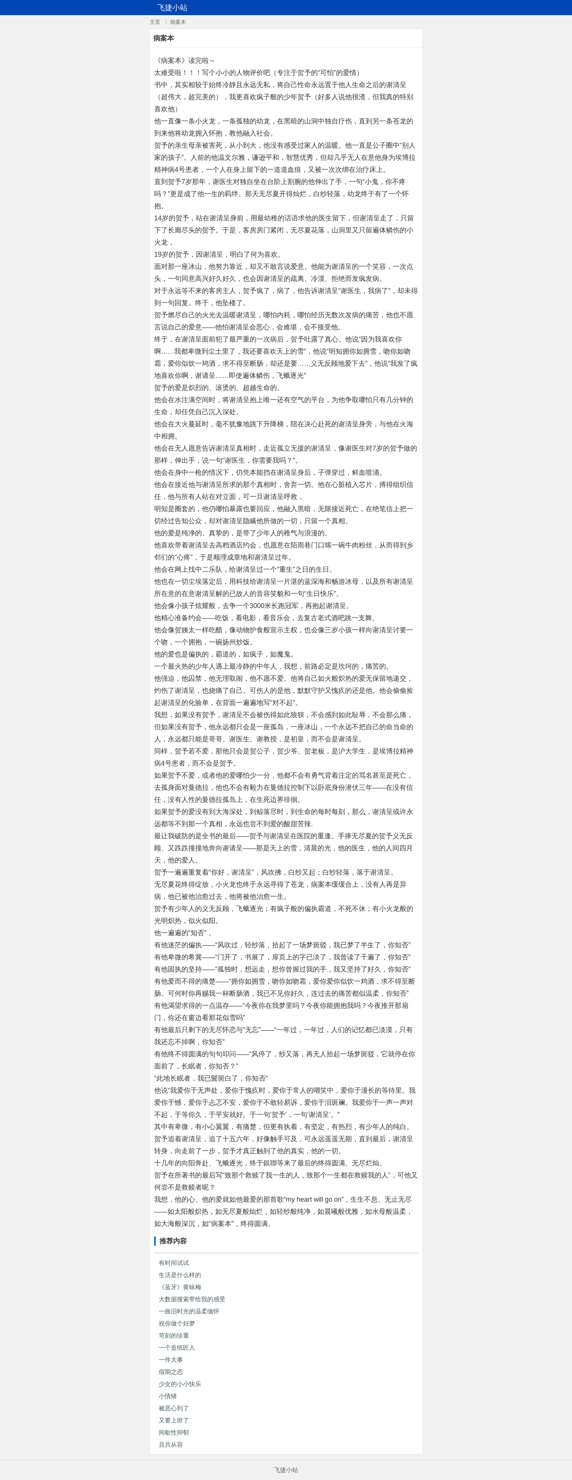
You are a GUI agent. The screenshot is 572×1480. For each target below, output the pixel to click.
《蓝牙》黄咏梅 (180, 1287)
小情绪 (168, 1396)
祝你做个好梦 (177, 1323)
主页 (155, 22)
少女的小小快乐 (180, 1384)
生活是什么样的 (180, 1275)
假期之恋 (171, 1372)
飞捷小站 (286, 1470)
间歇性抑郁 (174, 1432)
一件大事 (171, 1360)
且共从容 (171, 1444)
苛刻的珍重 (174, 1335)
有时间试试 (174, 1263)
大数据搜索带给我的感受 (192, 1299)
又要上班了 (174, 1420)
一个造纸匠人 (177, 1347)
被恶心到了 (174, 1408)
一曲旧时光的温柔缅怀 (189, 1311)
